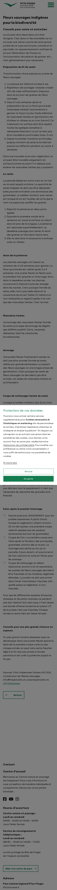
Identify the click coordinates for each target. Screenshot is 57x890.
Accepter (28, 478)
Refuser (29, 471)
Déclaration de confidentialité (18, 445)
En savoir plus (10, 462)
